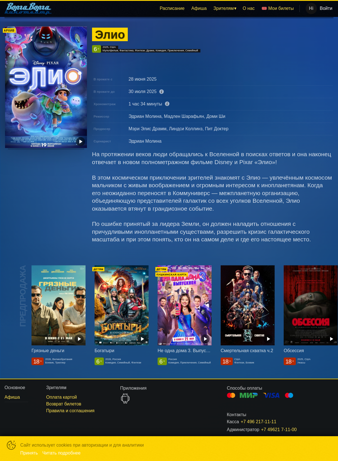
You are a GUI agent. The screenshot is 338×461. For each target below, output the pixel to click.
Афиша (199, 8)
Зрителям (223, 8)
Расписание (172, 8)
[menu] (176, 8)
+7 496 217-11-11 (258, 421)
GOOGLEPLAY (125, 398)
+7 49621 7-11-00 (279, 429)
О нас (249, 8)
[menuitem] (172, 8)
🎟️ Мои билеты (277, 8)
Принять (29, 453)
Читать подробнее (61, 453)
